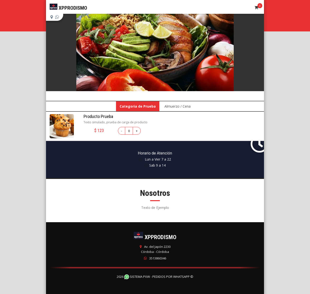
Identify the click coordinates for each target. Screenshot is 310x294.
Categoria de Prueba (138, 106)
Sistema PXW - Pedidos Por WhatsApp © (158, 276)
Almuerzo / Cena (177, 106)
